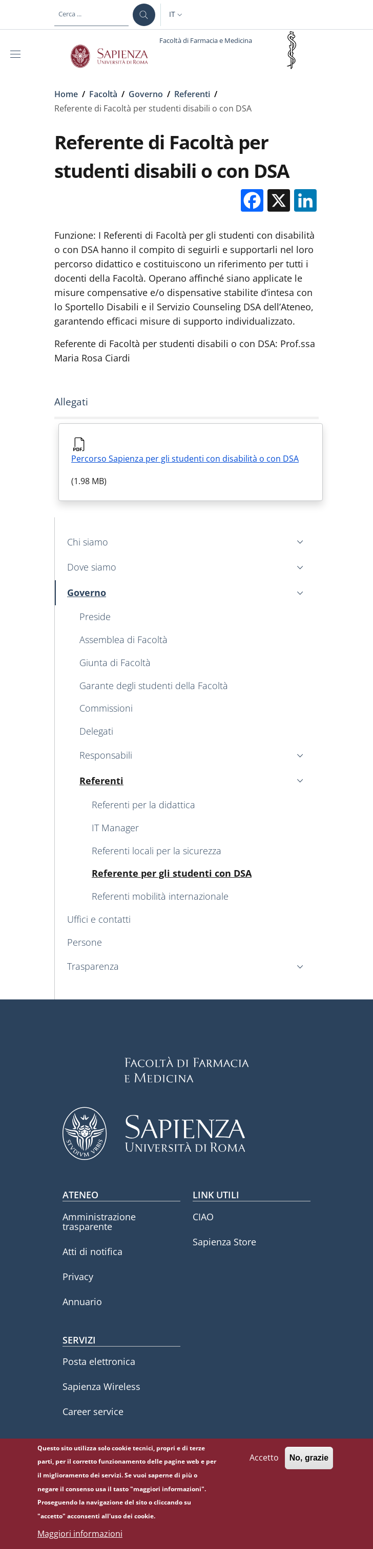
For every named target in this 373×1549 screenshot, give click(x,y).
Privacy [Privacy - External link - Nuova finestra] (78, 1276)
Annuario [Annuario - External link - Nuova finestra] (82, 1301)
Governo (146, 94)
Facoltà (103, 94)
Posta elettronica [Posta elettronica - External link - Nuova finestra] (99, 1361)
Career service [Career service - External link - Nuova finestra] (93, 1411)
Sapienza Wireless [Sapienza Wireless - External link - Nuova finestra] (101, 1386)
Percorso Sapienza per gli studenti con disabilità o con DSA (185, 458)
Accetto (264, 1462)
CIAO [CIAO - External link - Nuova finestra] (203, 1217)
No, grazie (308, 1463)
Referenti (192, 94)
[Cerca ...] (144, 15)
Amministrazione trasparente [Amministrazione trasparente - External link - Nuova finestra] (99, 1222)
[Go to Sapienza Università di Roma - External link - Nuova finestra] (115, 56)
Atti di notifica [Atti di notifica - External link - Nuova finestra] (92, 1251)
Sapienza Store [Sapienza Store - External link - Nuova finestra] (224, 1242)
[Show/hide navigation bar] (17, 54)
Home (66, 94)
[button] (177, 15)
